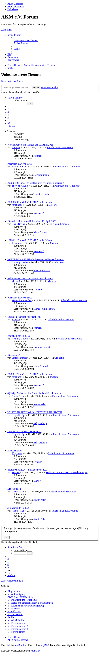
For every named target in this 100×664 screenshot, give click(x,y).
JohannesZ (17, 205)
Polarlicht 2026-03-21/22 (19, 297)
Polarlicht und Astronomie (60, 147)
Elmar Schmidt (19, 357)
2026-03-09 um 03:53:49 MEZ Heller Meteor (30, 202)
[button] (14, 97)
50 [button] (8, 123)
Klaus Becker (18, 224)
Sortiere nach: (56, 528)
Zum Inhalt (6, 29)
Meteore (52, 205)
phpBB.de (35, 650)
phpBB (43, 645)
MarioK (16, 472)
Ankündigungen (61, 224)
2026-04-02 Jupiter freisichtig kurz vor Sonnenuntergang (35, 183)
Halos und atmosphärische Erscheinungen (66, 472)
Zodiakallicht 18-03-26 (18, 336)
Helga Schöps (18, 415)
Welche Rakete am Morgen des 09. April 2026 (30, 144)
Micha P (16, 281)
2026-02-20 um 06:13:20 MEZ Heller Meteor (30, 240)
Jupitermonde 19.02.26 (18, 508)
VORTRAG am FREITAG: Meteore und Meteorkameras (35, 259)
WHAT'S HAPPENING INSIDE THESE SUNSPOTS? (34, 412)
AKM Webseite (15, 3)
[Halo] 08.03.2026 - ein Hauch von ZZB (27, 469)
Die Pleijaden (14, 488)
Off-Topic (59, 357)
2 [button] (8, 109)
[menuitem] (26, 40)
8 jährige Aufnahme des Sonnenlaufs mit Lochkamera (34, 393)
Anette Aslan (18, 396)
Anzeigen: (18, 528)
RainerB (16, 319)
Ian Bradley (20, 645)
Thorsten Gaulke (20, 185)
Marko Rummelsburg (22, 300)
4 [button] (8, 114)
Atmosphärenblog (16, 6)
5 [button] (8, 117)
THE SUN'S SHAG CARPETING (24, 431)
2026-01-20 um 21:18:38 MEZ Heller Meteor (30, 374)
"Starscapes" (13, 355)
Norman (16, 147)
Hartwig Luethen (20, 262)
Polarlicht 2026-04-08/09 (19, 163)
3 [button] (8, 112)
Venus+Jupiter (14, 450)
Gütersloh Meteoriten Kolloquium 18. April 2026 (31, 221)
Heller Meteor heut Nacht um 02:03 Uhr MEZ (30, 278)
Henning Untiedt (20, 338)
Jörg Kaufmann (19, 166)
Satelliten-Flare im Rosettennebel (23, 316)
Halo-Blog (12, 9)
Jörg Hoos (17, 453)
